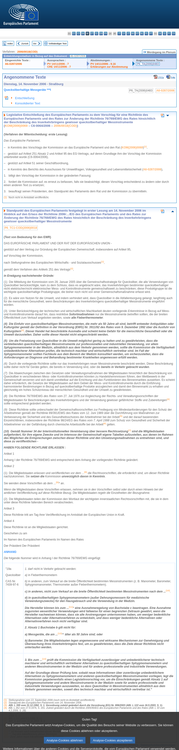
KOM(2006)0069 (16, 126)
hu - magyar (133, 33)
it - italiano (119, 33)
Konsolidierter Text (27, 103)
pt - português (151, 33)
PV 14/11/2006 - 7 (58, 63)
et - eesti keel (92, 33)
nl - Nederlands (142, 33)
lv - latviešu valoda (124, 33)
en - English (101, 33)
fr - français (105, 33)
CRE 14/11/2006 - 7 (59, 66)
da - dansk (83, 33)
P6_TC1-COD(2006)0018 (21, 228)
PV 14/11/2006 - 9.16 (103, 63)
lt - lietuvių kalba (128, 33)
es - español (74, 33)
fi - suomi (169, 33)
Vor (34, 43)
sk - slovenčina (160, 33)
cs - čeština (78, 33)
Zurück (24, 43)
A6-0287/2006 (13, 63)
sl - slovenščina (164, 33)
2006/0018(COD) (27, 51)
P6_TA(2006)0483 (148, 63)
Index (10, 43)
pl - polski (146, 33)
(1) (5, 197)
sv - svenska (173, 33)
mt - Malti (137, 33)
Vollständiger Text (58, 43)
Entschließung (24, 98)
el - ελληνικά (96, 33)
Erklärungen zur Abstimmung (109, 66)
